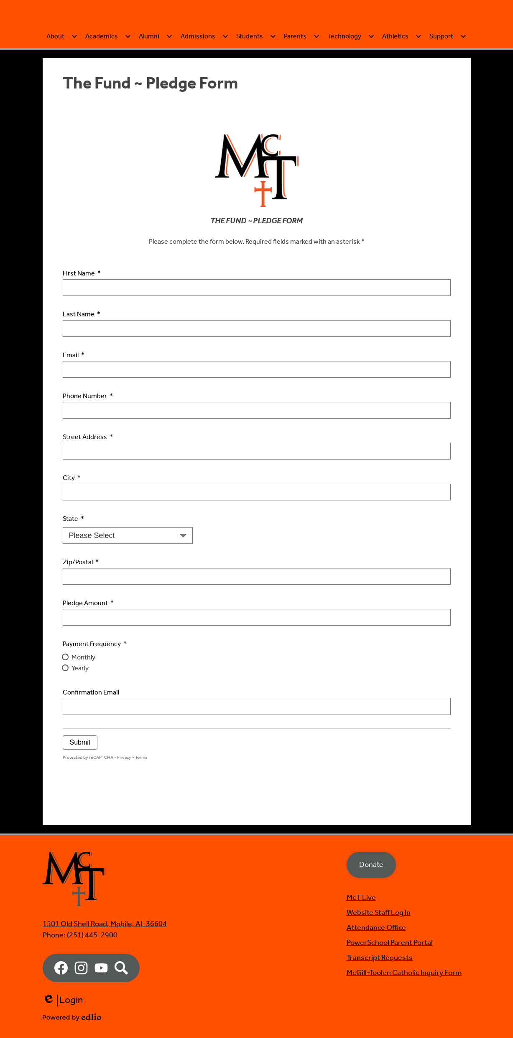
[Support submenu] (448, 76)
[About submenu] (62, 76)
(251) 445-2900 (92, 935)
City (72, 518)
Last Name (81, 354)
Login (63, 1000)
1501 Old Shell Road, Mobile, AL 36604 (105, 924)
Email (73, 395)
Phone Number (88, 436)
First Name (82, 313)
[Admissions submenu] (204, 76)
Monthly (83, 697)
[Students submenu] (256, 76)
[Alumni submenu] (155, 76)
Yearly (80, 708)
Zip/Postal (81, 602)
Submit (80, 782)
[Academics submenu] (108, 76)
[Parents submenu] (302, 76)
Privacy (124, 797)
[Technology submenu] (351, 76)
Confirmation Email (91, 732)
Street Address (88, 477)
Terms (141, 797)
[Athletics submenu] (402, 76)
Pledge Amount (88, 643)
